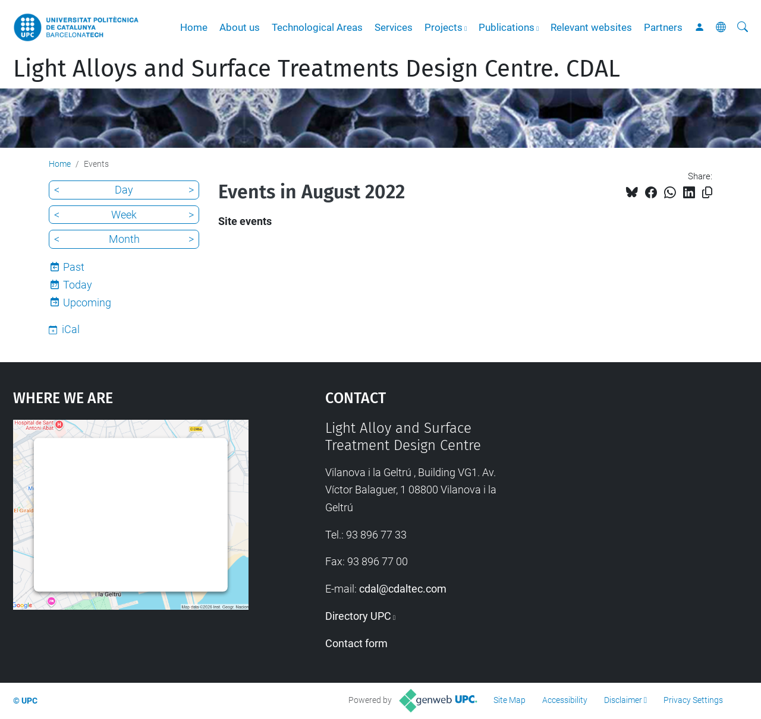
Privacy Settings (693, 700)
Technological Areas (317, 27)
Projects (443, 27)
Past (73, 267)
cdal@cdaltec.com (402, 588)
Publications (506, 27)
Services (394, 27)
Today (77, 284)
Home (193, 27)
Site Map (509, 700)
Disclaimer (623, 700)
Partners (663, 27)
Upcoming (87, 302)
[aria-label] (742, 27)
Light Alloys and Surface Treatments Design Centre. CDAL (316, 69)
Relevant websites (591, 27)
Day (124, 189)
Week (124, 214)
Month (124, 239)
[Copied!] (707, 192)
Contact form (356, 643)
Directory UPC (358, 616)
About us (239, 27)
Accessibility (564, 700)
